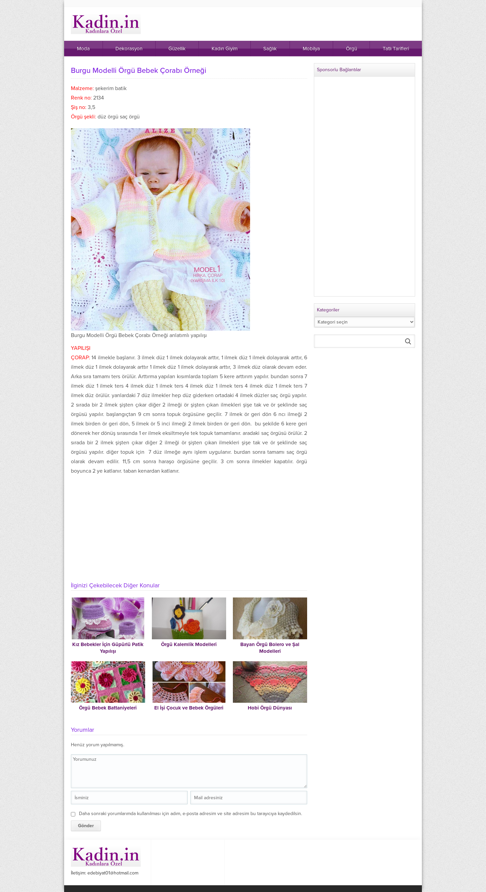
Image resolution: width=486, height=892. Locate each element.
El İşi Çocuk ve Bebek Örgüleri (188, 708)
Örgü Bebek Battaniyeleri (108, 708)
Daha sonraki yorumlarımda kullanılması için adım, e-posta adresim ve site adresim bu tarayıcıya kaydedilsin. (190, 813)
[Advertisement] (189, 526)
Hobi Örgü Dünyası (270, 708)
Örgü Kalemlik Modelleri (189, 644)
